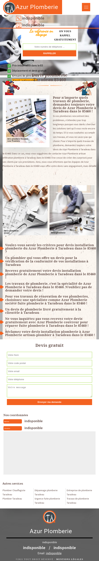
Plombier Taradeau (12, 498)
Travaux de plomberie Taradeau (78, 500)
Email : (50, 553)
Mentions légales (69, 559)
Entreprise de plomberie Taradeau (79, 492)
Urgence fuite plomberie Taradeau (47, 500)
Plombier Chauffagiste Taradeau (14, 492)
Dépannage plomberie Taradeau (46, 492)
